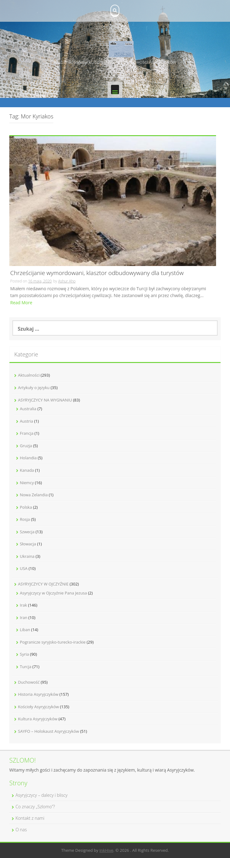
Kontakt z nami (29, 818)
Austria (26, 421)
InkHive (106, 850)
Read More (21, 302)
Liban (25, 629)
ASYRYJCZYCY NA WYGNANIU (45, 400)
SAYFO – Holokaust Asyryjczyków (48, 731)
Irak (23, 605)
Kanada (27, 470)
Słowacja (28, 544)
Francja (26, 433)
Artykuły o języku (34, 387)
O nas (21, 830)
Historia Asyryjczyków (38, 694)
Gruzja (26, 445)
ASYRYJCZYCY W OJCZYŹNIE (43, 584)
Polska (26, 507)
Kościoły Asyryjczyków (38, 706)
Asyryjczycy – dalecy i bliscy (41, 795)
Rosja (25, 519)
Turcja (25, 666)
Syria (24, 654)
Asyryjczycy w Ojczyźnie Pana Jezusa (53, 593)
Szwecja (27, 532)
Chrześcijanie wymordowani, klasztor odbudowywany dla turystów (97, 273)
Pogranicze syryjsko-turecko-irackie (53, 642)
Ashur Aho (66, 281)
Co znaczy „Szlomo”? (35, 807)
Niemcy (27, 482)
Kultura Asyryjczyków (37, 719)
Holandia (28, 458)
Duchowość (29, 682)
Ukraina (27, 556)
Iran (23, 617)
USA (24, 568)
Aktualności (29, 375)
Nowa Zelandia (34, 495)
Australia (28, 408)
